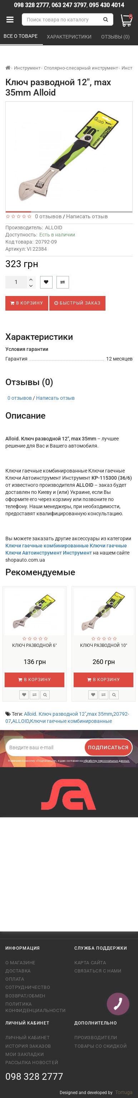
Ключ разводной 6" (34, 645)
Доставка (18, 971)
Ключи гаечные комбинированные (71, 721)
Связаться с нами (98, 971)
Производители (95, 1037)
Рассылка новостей (31, 1062)
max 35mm (99, 714)
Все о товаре (21, 36)
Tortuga (124, 1092)
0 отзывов (47, 216)
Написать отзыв (87, 216)
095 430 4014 (106, 5)
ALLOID (53, 227)
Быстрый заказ (77, 303)
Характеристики (70, 37)
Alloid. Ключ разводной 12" (55, 714)
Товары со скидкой (100, 1046)
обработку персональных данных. (106, 760)
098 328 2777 (31, 5)
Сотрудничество (27, 987)
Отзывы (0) (116, 37)
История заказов (28, 1046)
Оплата (14, 979)
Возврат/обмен (25, 996)
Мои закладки (24, 1054)
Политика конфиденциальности (34, 1007)
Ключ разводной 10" (103, 645)
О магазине (20, 962)
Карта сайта (90, 962)
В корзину (26, 303)
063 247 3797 (69, 5)
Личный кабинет (27, 1037)
